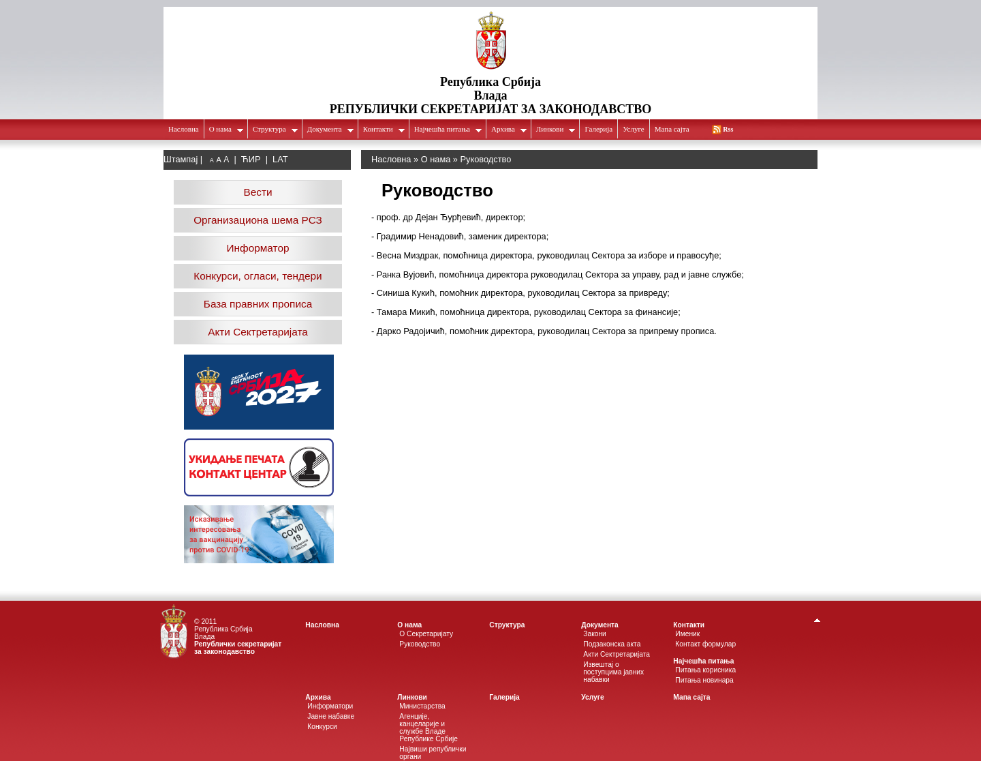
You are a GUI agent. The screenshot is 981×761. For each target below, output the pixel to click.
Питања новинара (704, 680)
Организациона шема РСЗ (257, 220)
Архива (509, 129)
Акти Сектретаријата (258, 332)
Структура (275, 129)
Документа (330, 129)
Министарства (422, 706)
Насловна (183, 129)
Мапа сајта (672, 129)
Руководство (419, 644)
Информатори (330, 706)
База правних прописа (258, 304)
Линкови (556, 129)
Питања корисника (705, 670)
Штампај (181, 159)
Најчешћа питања (448, 129)
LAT (280, 159)
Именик (687, 634)
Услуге (633, 129)
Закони (594, 634)
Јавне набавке (330, 716)
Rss (728, 129)
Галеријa (598, 129)
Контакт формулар (705, 644)
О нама (226, 129)
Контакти (384, 129)
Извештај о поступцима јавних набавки (613, 672)
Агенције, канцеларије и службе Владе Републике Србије (428, 728)
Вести (257, 192)
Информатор (258, 248)
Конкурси (322, 726)
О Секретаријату (426, 634)
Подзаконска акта (611, 644)
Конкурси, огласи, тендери (257, 276)
